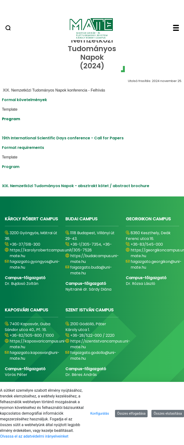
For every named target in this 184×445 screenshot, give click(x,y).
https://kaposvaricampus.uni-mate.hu (38, 344)
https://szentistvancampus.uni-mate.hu (100, 344)
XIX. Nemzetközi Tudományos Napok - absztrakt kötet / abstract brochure (75, 186)
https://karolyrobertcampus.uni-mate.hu (41, 253)
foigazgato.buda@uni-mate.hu (91, 270)
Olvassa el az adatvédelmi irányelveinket (34, 436)
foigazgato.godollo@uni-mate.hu (93, 355)
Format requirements (23, 147)
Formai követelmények (24, 100)
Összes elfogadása (131, 413)
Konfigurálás (99, 413)
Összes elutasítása (168, 413)
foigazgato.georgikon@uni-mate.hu (156, 264)
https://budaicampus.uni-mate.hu (94, 258)
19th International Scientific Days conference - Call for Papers (63, 138)
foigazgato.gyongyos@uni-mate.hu (35, 264)
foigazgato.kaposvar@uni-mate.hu (34, 355)
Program (10, 166)
